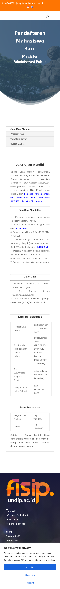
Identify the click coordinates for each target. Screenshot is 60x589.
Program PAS (17, 134)
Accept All (30, 567)
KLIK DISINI (22, 228)
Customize (30, 575)
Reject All (30, 583)
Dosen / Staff (13, 536)
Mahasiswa (12, 540)
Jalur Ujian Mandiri (20, 129)
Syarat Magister (18, 144)
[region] (30, 566)
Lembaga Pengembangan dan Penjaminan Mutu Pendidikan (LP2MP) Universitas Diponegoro (30, 197)
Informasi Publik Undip (17, 515)
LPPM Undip (12, 519)
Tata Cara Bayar (18, 139)
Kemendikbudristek (16, 523)
